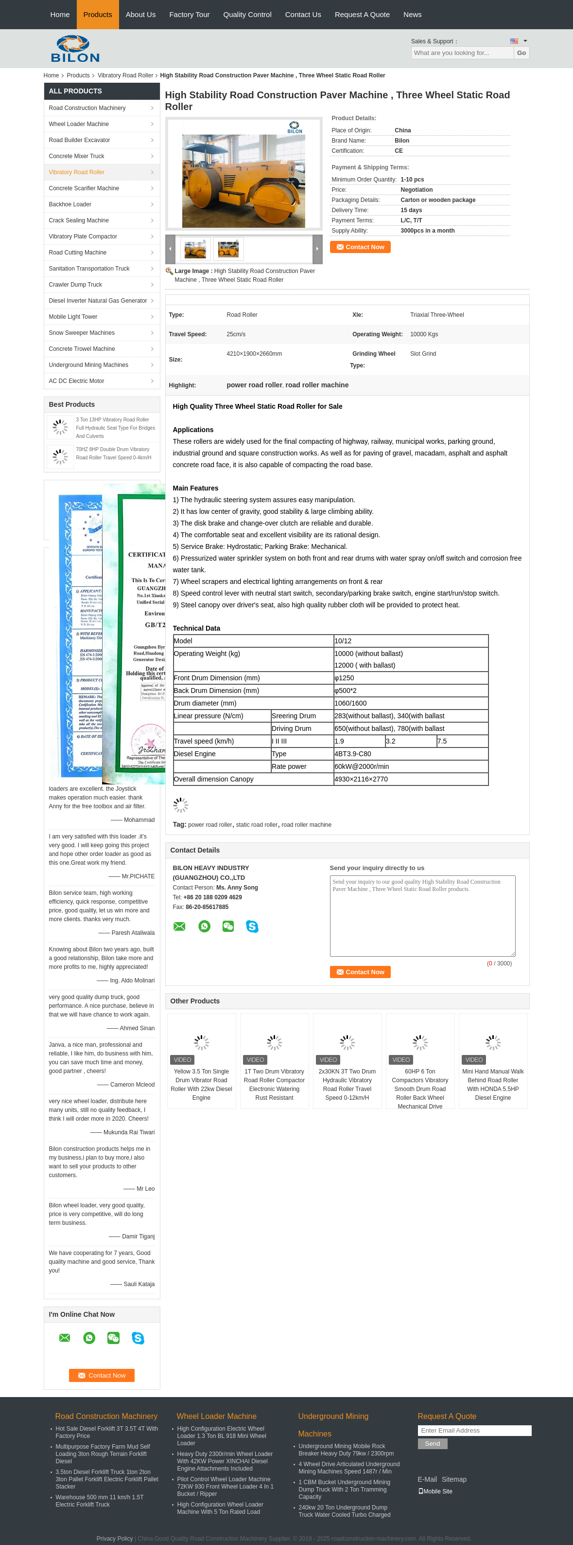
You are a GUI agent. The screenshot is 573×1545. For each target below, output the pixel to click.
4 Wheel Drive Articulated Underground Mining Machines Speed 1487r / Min (349, 1468)
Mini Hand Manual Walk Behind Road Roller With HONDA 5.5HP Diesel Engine (492, 1084)
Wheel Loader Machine (79, 124)
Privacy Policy (115, 1538)
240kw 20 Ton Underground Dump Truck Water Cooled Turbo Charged (345, 1511)
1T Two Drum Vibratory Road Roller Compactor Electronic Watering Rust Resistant (274, 1084)
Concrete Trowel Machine (82, 348)
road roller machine (307, 824)
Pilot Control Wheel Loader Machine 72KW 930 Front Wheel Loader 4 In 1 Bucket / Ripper (225, 1486)
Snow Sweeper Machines (82, 332)
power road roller (210, 824)
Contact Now (365, 247)
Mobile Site (435, 1491)
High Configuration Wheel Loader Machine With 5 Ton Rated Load (220, 1508)
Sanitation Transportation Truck (89, 268)
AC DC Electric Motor (76, 381)
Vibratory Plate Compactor (83, 236)
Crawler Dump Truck (75, 284)
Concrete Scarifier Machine (84, 188)
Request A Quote (362, 14)
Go (521, 52)
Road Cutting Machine (78, 252)
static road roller (257, 824)
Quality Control (248, 14)
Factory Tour (189, 14)
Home (60, 14)
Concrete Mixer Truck (76, 156)
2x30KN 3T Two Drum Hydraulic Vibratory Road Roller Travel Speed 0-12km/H (347, 1084)
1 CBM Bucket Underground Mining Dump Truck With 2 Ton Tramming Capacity (345, 1489)
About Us (141, 14)
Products (98, 14)
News (412, 14)
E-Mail (427, 1479)
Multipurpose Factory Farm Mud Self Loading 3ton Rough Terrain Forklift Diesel (103, 1454)
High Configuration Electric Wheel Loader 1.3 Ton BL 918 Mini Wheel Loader (221, 1436)
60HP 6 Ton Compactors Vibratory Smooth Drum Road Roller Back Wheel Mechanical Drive (420, 1089)
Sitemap (454, 1479)
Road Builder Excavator (79, 140)
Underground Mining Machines (88, 365)
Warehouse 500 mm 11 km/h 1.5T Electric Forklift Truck (100, 1501)
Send (432, 1443)
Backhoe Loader (70, 204)
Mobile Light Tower (73, 316)
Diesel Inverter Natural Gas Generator (98, 300)
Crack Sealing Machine (79, 220)
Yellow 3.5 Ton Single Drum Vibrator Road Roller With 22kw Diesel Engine (201, 1084)
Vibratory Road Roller (126, 75)
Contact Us (303, 14)
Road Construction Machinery (87, 108)
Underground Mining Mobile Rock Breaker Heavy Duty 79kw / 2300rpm (346, 1450)
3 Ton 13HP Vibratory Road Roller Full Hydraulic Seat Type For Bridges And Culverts (116, 428)
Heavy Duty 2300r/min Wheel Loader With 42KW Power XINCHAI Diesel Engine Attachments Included (225, 1461)
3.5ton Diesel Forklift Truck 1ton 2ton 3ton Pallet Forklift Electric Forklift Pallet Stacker (107, 1479)
